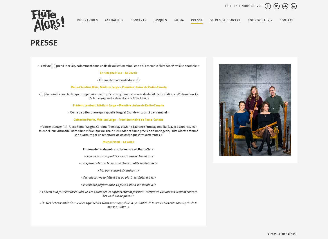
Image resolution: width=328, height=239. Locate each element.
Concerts (139, 20)
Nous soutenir (260, 20)
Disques (160, 20)
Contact (287, 20)
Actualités (114, 20)
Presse (197, 20)
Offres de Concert (225, 20)
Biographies (87, 20)
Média (179, 20)
